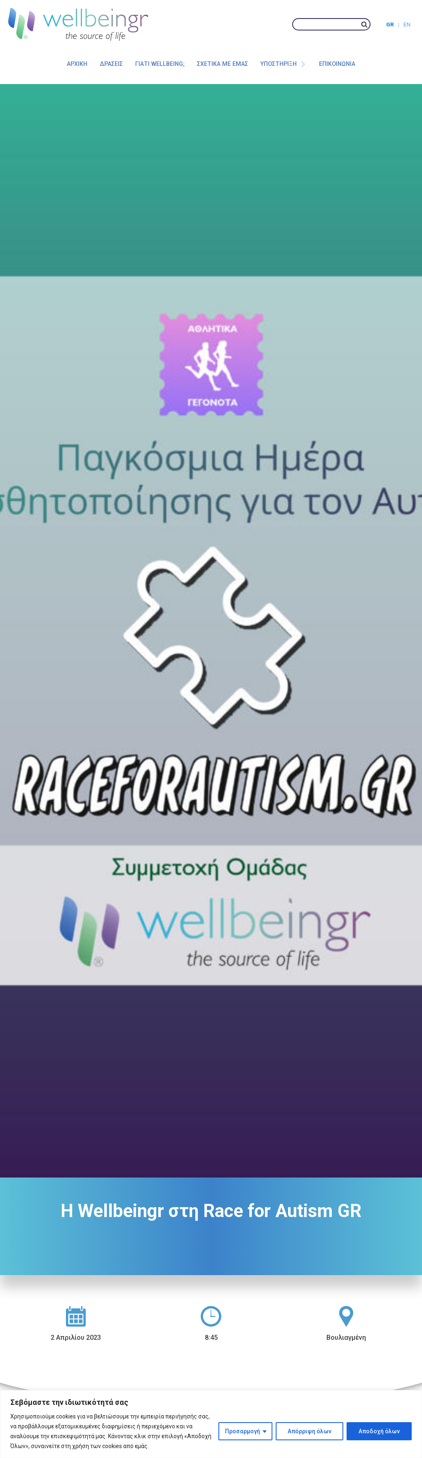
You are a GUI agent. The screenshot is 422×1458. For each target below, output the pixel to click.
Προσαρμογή (242, 1431)
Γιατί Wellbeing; (160, 64)
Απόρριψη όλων (309, 1431)
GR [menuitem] (390, 24)
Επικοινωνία (337, 64)
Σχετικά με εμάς (222, 64)
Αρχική (77, 64)
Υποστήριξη (283, 64)
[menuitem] (394, 24)
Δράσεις (111, 64)
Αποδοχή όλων (379, 1431)
